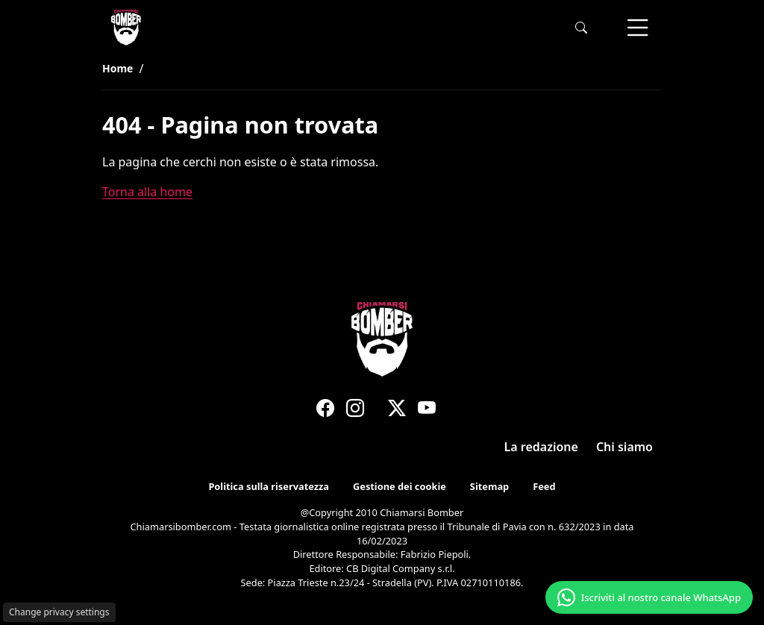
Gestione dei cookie (399, 487)
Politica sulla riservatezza (268, 487)
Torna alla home (147, 191)
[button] (581, 28)
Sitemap (489, 487)
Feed (544, 487)
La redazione (541, 447)
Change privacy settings (59, 612)
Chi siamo (624, 447)
